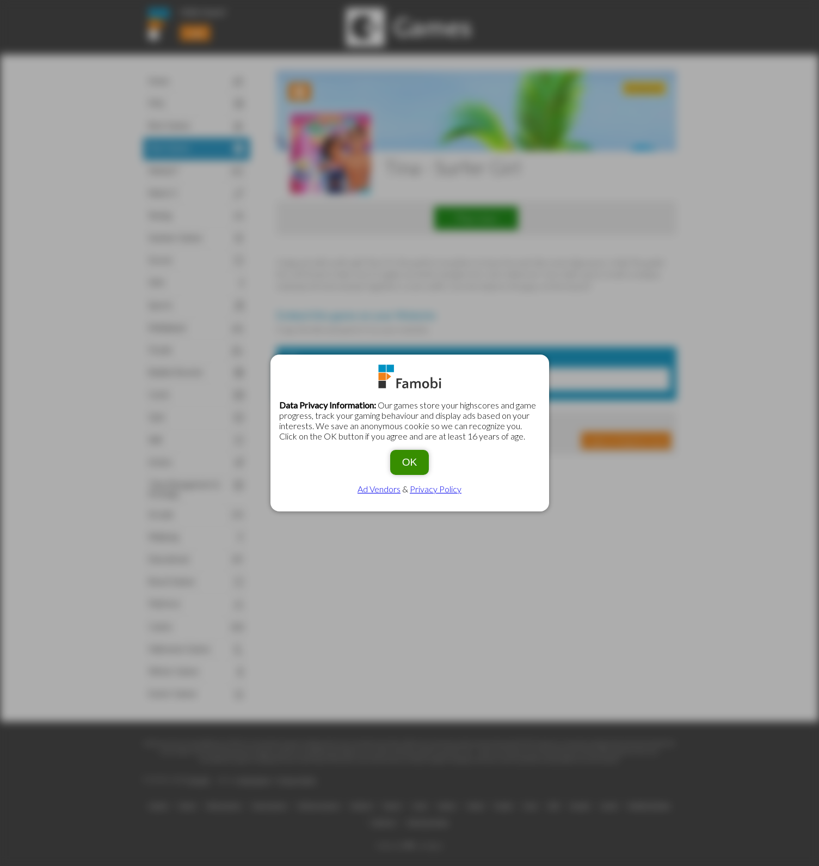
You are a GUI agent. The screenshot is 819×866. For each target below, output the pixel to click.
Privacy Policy (435, 489)
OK (409, 462)
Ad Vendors (379, 489)
